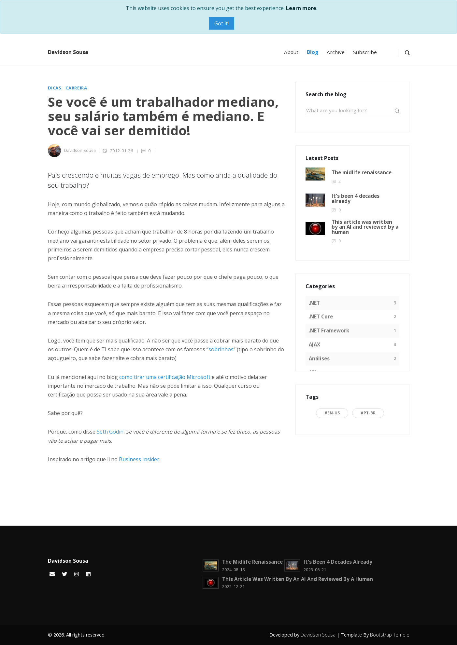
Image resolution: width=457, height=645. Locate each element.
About (291, 52)
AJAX (314, 344)
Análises (319, 358)
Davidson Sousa (68, 52)
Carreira (76, 88)
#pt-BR (368, 413)
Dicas (55, 88)
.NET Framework (329, 330)
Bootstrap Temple (389, 635)
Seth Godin (110, 431)
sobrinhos (221, 349)
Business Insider (139, 459)
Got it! (221, 23)
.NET (314, 303)
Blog (312, 52)
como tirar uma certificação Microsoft (164, 377)
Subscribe (365, 52)
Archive (336, 52)
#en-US (332, 413)
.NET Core (321, 316)
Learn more (301, 8)
